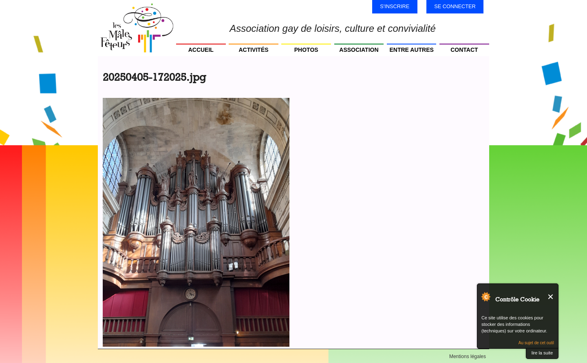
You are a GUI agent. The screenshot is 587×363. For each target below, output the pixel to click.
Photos (306, 49)
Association (358, 49)
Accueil (201, 49)
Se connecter (455, 6)
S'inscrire (394, 6)
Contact (464, 49)
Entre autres (411, 49)
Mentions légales (467, 356)
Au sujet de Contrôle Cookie (485, 296)
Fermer (551, 296)
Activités (253, 49)
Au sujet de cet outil (536, 343)
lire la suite (542, 352)
